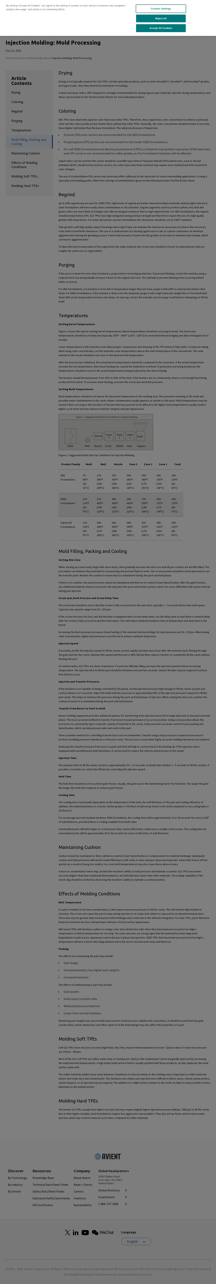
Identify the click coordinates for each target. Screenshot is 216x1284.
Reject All (160, 16)
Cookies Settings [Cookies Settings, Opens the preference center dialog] (161, 6)
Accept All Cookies (161, 25)
